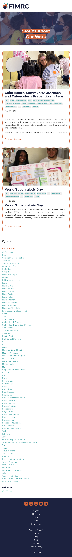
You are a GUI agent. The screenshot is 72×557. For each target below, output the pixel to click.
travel (5, 448)
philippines (7, 389)
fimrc (12, 100)
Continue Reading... (13, 139)
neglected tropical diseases (14, 370)
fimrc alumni (8, 289)
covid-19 (5, 272)
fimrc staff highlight (11, 308)
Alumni (36, 517)
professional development (13, 398)
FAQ (36, 540)
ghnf (4, 314)
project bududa (56, 193)
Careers (36, 521)
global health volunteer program (43, 100)
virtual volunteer (10, 465)
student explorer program (14, 440)
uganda (37, 196)
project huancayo (11, 106)
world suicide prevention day (15, 479)
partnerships (7, 384)
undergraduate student (13, 459)
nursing (5, 378)
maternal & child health (12, 103)
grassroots (6, 333)
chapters (6, 261)
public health (8, 426)
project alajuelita (9, 400)
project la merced (10, 417)
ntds (4, 375)
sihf (3, 437)
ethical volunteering (11, 280)
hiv (48, 193)
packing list (7, 381)
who (4, 473)
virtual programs (9, 462)
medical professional (28, 103)
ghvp (29, 100)
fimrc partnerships (10, 303)
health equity (8, 336)
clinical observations (11, 263)
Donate (36, 533)
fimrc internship (9, 300)
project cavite (8, 409)
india (4, 345)
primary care (58, 103)
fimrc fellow (7, 297)
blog (6, 100)
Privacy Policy (36, 547)
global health (41, 193)
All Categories (8, 252)
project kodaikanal (10, 414)
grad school (7, 328)
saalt (4, 431)
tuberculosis (26, 106)
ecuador (6, 277)
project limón (8, 420)
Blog (36, 537)
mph (4, 367)
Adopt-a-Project (36, 530)
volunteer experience (12, 470)
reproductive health (11, 428)
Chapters (36, 514)
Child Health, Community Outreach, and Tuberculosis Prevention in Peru (34, 94)
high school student (11, 339)
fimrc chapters (9, 291)
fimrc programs (21, 100)
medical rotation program (13, 356)
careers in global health (13, 258)
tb (19, 106)
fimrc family (7, 294)
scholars (6, 434)
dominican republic (16, 193)
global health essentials (12, 322)
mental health (8, 364)
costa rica (6, 269)
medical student (42, 103)
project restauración (12, 196)
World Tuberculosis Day (24, 189)
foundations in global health (15, 311)
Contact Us (36, 524)
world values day (10, 482)
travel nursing (8, 451)
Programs (36, 511)
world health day (10, 476)
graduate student (10, 331)
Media (36, 543)
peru (50, 103)
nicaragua (6, 372)
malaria (5, 347)
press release (8, 392)
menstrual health (10, 361)
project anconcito (10, 403)
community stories (10, 266)
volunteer (35, 106)
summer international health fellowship (20, 442)
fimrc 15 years (8, 286)
